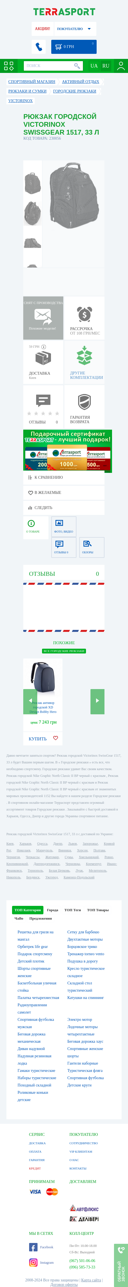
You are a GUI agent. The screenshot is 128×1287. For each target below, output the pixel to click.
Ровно (108, 857)
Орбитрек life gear (33, 947)
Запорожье (90, 844)
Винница (64, 850)
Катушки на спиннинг (85, 998)
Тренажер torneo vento (85, 954)
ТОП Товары (98, 910)
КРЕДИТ (35, 1168)
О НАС (74, 1160)
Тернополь (35, 870)
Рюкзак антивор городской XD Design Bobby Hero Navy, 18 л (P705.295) (42, 712)
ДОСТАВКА (37, 1143)
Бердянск (32, 877)
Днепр (57, 844)
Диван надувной (31, 1049)
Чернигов (13, 857)
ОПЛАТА (35, 1151)
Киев (9, 844)
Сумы (69, 857)
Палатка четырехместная (38, 998)
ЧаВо (19, 918)
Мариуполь (44, 850)
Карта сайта (91, 1280)
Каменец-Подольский (79, 877)
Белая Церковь (59, 870)
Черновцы (73, 864)
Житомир (52, 857)
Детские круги (79, 1085)
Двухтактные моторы (85, 939)
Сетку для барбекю (83, 932)
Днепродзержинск (47, 864)
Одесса (42, 844)
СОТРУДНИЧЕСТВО (83, 1143)
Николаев (23, 850)
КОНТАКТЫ (78, 1168)
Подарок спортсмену (35, 954)
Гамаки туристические (36, 1071)
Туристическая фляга (85, 1071)
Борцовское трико (82, 947)
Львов (72, 844)
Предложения (40, 918)
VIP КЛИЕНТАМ (80, 1151)
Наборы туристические (37, 1078)
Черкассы (32, 857)
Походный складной (34, 1085)
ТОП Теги (72, 910)
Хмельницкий (89, 857)
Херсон (82, 850)
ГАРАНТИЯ (37, 1160)
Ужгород (51, 877)
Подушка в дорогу (82, 961)
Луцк (79, 870)
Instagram (41, 1262)
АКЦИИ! (42, 29)
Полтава (99, 850)
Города (52, 910)
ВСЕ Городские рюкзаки (64, 651)
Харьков (25, 844)
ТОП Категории (28, 910)
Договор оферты (64, 1285)
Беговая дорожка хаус (85, 1041)
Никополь (13, 877)
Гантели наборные (82, 1063)
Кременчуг (93, 864)
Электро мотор (79, 1019)
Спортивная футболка (85, 1078)
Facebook (41, 1247)
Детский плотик (31, 961)
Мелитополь (97, 870)
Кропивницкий (17, 864)
